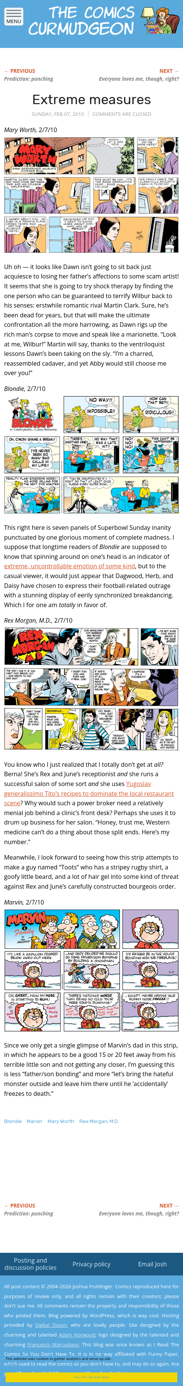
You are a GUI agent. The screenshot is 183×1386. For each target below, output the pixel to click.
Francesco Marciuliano (53, 1344)
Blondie (13, 1121)
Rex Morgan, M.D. (99, 1121)
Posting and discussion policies (31, 1264)
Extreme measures (91, 99)
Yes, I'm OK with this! (91, 1377)
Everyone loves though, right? (139, 78)
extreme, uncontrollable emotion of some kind (69, 566)
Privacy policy (91, 1264)
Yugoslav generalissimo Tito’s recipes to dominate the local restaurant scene (89, 793)
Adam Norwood (77, 1334)
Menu (13, 19)
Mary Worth (61, 1121)
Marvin (34, 1121)
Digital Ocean (51, 1324)
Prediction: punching (28, 78)
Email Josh (152, 1264)
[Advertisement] (64, 1172)
